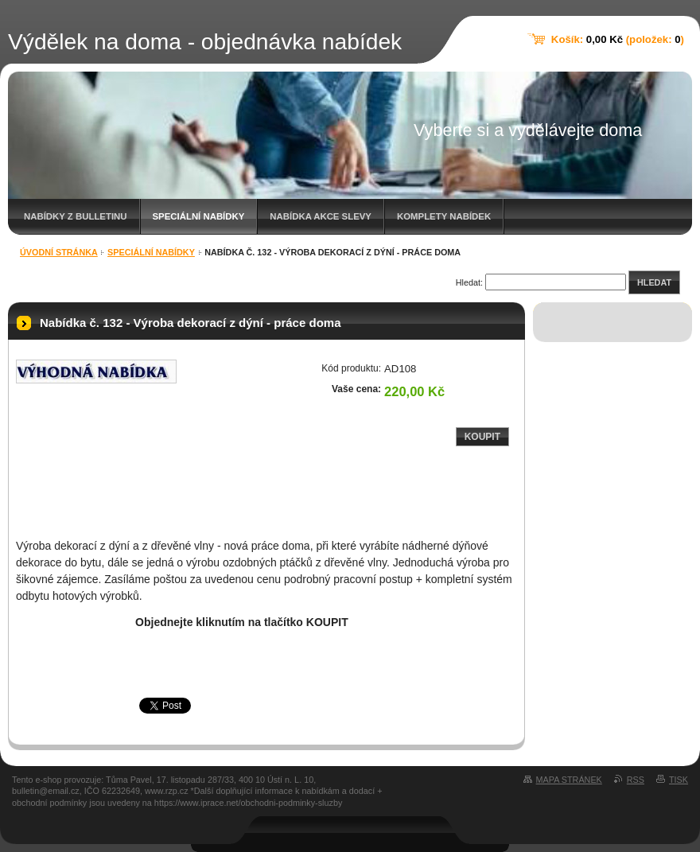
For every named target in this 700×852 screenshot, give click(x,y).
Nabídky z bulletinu (75, 216)
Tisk (678, 779)
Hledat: (469, 282)
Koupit (482, 436)
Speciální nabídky (199, 216)
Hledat (654, 282)
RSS (635, 779)
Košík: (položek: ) (617, 39)
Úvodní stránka (59, 252)
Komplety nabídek (444, 216)
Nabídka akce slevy (320, 216)
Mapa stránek (569, 779)
